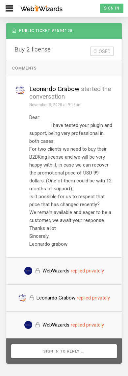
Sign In (111, 8)
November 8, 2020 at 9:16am (55, 105)
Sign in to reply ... (64, 351)
